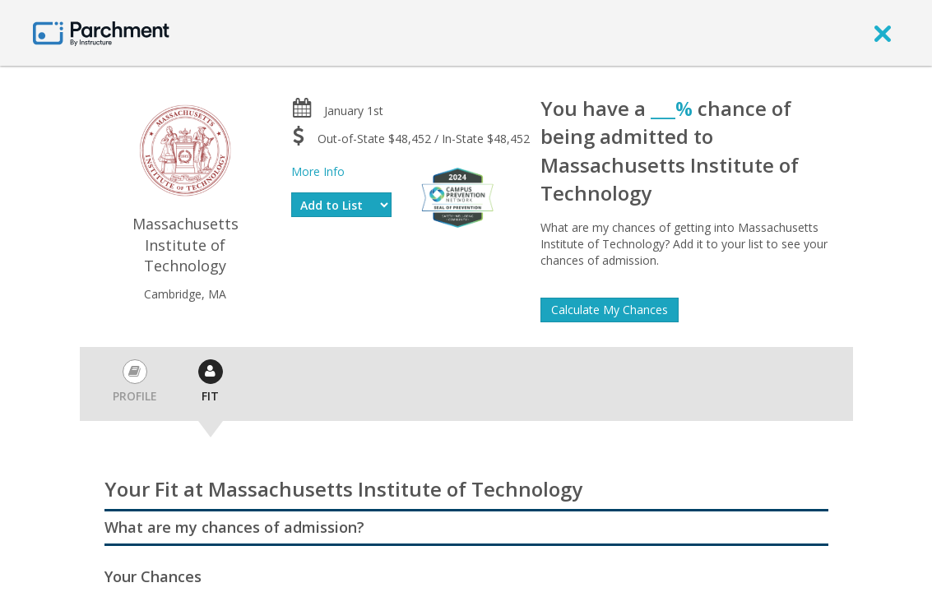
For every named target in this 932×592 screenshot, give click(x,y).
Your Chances (153, 576)
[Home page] (101, 32)
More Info (318, 171)
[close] (882, 33)
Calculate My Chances (609, 309)
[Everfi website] (457, 196)
